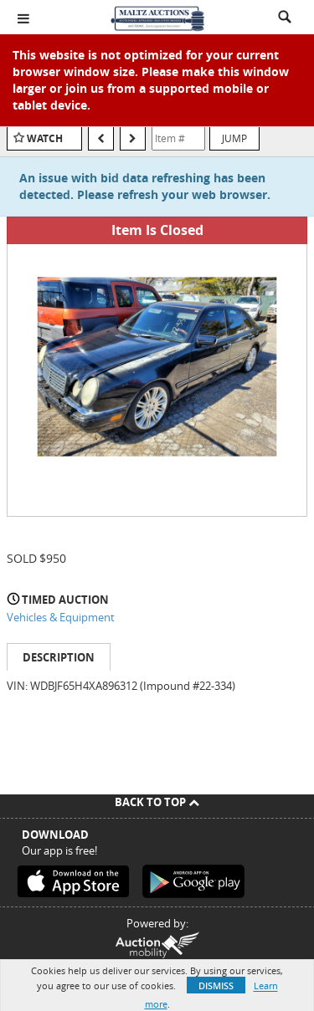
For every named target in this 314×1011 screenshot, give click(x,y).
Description (59, 657)
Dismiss (216, 985)
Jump (234, 138)
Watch (45, 138)
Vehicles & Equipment (61, 617)
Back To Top (157, 801)
